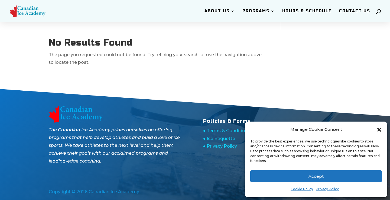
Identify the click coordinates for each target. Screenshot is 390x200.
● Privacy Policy (220, 146)
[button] (379, 129)
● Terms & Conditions (227, 130)
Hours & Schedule (307, 11)
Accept (316, 176)
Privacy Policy (327, 189)
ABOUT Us (217, 11)
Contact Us (354, 11)
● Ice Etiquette (219, 138)
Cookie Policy (302, 189)
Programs (255, 11)
